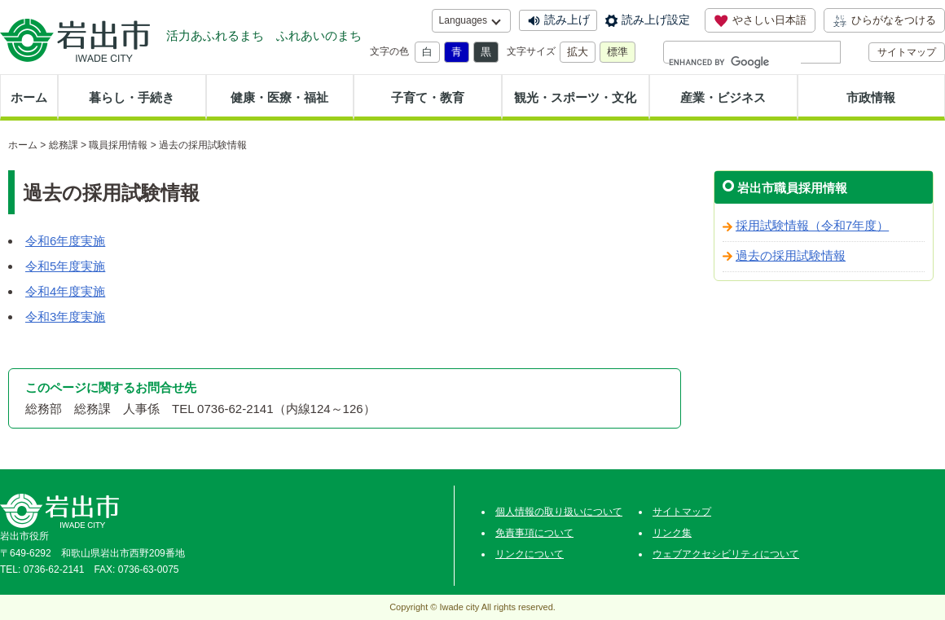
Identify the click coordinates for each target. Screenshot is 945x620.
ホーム (29, 97)
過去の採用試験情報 (791, 255)
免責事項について (534, 533)
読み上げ (567, 19)
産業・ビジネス (723, 97)
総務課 (63, 145)
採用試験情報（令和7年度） (812, 225)
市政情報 (870, 97)
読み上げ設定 (656, 19)
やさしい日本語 (760, 20)
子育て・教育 (427, 97)
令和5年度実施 (65, 266)
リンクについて (529, 554)
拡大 (577, 52)
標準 (617, 52)
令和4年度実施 (65, 291)
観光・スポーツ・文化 (575, 97)
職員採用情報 (118, 145)
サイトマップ (906, 52)
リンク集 (672, 533)
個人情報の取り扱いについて (558, 511)
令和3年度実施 (65, 316)
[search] (735, 62)
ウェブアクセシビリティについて (726, 554)
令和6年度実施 (65, 241)
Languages (463, 20)
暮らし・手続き (131, 97)
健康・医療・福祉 (279, 97)
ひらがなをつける (884, 20)
